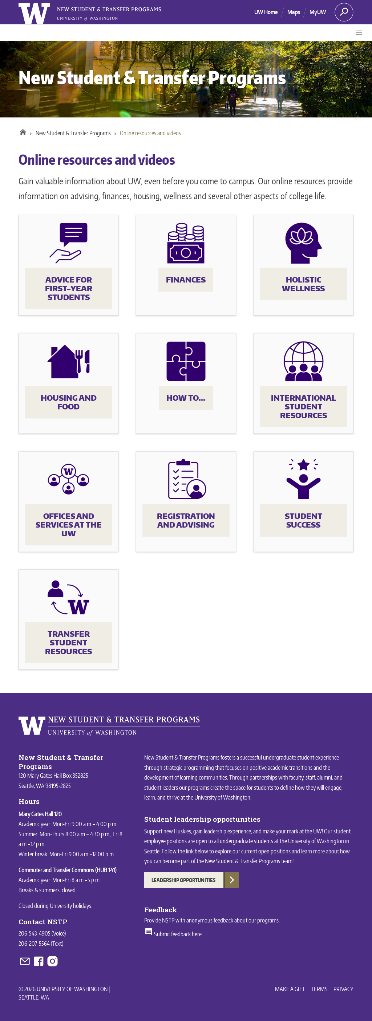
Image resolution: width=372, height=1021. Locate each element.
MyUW (318, 12)
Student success (303, 520)
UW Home (266, 12)
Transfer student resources (68, 642)
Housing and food (69, 402)
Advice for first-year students (68, 288)
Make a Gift (290, 989)
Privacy (343, 989)
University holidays (70, 905)
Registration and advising (186, 520)
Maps (293, 12)
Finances (186, 279)
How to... (185, 398)
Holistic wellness (303, 284)
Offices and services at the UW (69, 524)
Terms (319, 989)
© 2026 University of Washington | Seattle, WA (64, 993)
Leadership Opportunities (183, 880)
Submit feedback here (173, 934)
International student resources (303, 406)
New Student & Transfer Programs (152, 77)
